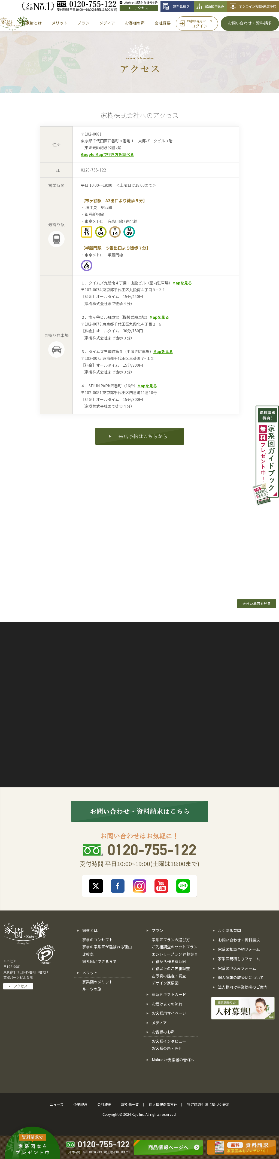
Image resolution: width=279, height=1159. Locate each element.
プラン (157, 930)
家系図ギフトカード (169, 994)
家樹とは (90, 930)
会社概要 (104, 1104)
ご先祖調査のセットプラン (175, 946)
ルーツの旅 (91, 989)
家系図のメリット (97, 982)
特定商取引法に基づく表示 (208, 1104)
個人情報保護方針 (163, 1104)
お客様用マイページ (169, 1013)
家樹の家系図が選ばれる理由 (107, 946)
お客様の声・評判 (167, 1048)
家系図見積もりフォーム (239, 958)
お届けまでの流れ (167, 1004)
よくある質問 (229, 930)
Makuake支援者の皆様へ (173, 1059)
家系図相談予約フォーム (239, 949)
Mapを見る (182, 283)
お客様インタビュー (169, 1041)
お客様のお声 (163, 1032)
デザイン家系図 (165, 983)
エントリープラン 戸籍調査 (175, 954)
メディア (159, 1022)
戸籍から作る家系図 (169, 961)
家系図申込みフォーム (237, 968)
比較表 (88, 954)
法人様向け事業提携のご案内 (243, 987)
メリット (90, 972)
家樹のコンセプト (97, 939)
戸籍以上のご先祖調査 (171, 968)
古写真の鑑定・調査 (169, 976)
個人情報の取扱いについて (241, 977)
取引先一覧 (130, 1104)
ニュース (56, 1104)
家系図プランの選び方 (171, 939)
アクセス (138, 7)
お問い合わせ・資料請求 (239, 940)
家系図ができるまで (99, 961)
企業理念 (80, 1104)
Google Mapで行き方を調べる (107, 154)
